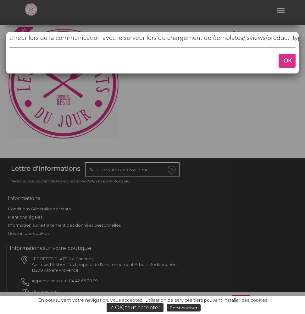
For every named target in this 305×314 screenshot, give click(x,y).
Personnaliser (183, 307)
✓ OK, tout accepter (135, 308)
